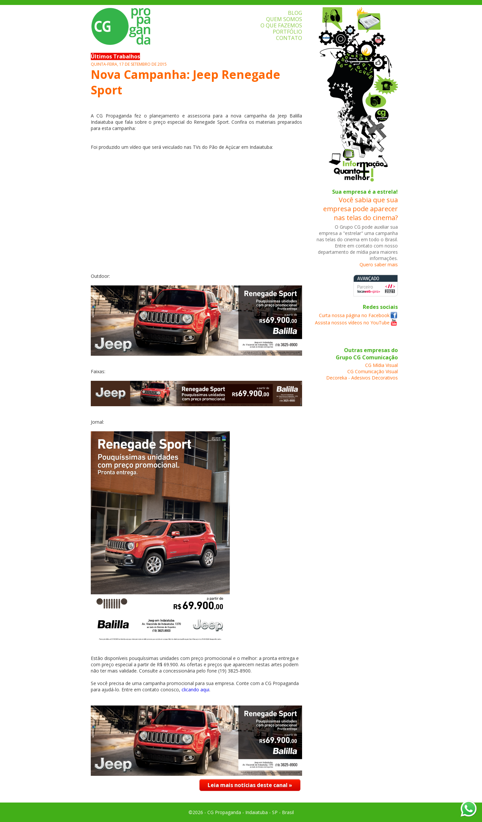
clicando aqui (195, 689)
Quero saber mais (379, 264)
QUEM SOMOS (284, 19)
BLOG (295, 12)
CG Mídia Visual (381, 365)
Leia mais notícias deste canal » (250, 785)
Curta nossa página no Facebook (354, 315)
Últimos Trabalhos (115, 56)
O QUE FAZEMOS (281, 25)
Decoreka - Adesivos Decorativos (362, 378)
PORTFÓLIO (287, 31)
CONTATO (289, 38)
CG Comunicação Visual (372, 371)
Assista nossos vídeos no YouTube (352, 322)
